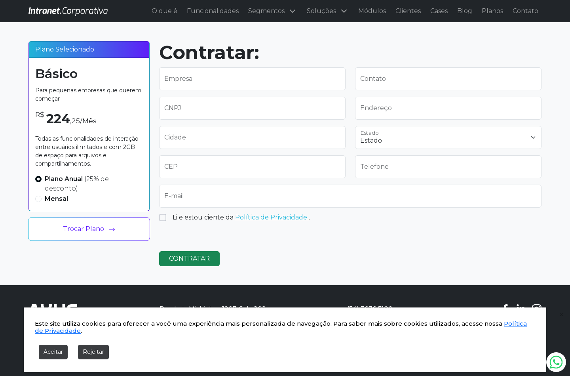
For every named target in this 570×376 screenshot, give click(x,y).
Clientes (408, 11)
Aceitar (53, 351)
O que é (164, 11)
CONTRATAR (189, 258)
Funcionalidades (213, 11)
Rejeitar (93, 351)
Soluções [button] (328, 11)
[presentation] (415, 229)
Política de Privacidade (272, 217)
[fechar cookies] (562, 315)
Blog (464, 11)
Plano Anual (77, 183)
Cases (439, 11)
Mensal (56, 198)
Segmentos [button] (272, 11)
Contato (525, 11)
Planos (492, 11)
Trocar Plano (89, 229)
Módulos (372, 11)
